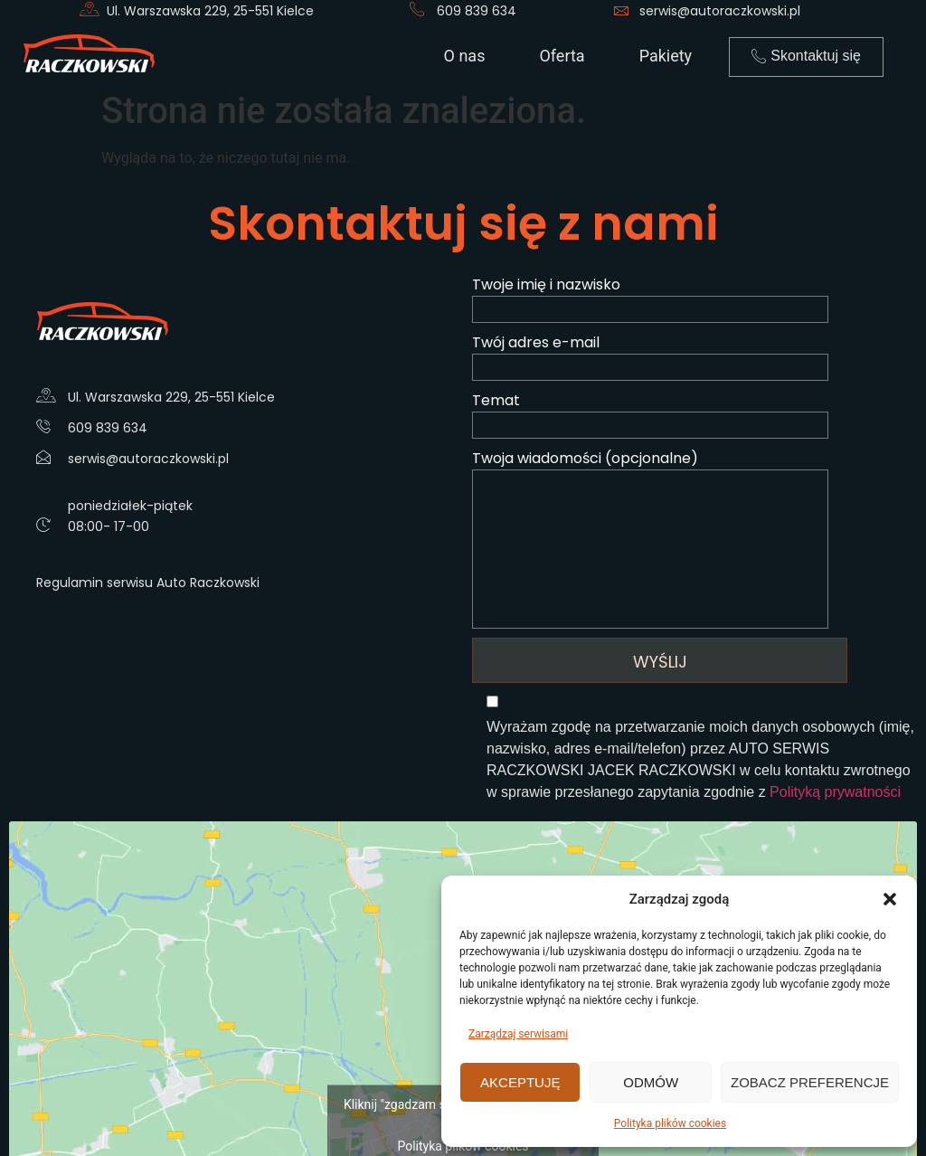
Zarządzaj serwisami (518, 1034)
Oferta (561, 55)
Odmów (650, 1082)
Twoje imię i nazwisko (694, 298)
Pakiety (666, 55)
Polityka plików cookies (670, 1123)
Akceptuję (520, 1082)
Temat (694, 414)
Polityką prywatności (835, 792)
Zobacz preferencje (810, 1082)
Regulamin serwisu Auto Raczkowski (148, 582)
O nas (465, 55)
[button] (890, 899)
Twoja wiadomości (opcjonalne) (694, 538)
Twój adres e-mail (694, 356)
